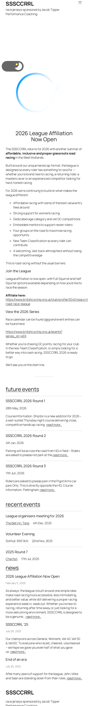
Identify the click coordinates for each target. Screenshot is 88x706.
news (12, 567)
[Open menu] (80, 2)
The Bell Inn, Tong (17, 523)
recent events (23, 504)
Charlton (12, 559)
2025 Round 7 (17, 552)
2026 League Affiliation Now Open (44, 136)
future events (22, 389)
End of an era (16, 660)
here (47, 319)
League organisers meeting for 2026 (35, 516)
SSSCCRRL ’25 (17, 624)
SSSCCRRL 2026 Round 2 (26, 436)
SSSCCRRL (20, 3)
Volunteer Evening (20, 534)
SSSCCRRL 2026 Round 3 (26, 466)
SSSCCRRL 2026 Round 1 (25, 401)
